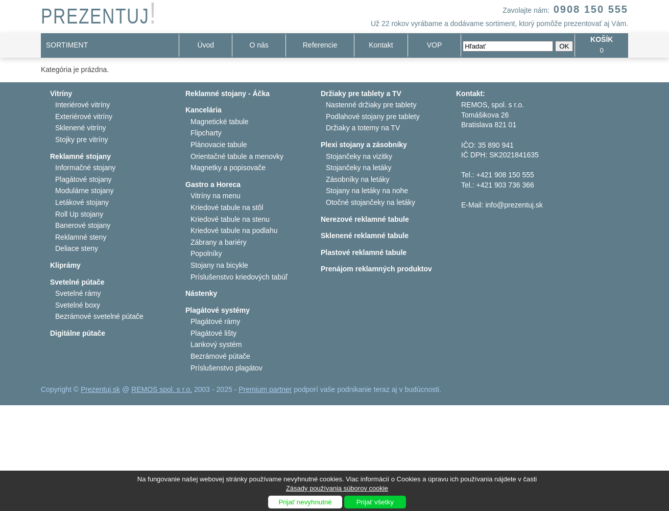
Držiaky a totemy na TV (363, 128)
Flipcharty (206, 133)
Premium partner (265, 389)
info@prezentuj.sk (513, 205)
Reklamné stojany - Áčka (227, 93)
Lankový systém (216, 344)
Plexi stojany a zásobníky (364, 145)
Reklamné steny (80, 237)
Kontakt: (470, 93)
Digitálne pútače (77, 333)
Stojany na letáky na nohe (367, 191)
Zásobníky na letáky (358, 179)
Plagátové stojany (83, 179)
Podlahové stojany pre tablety (373, 116)
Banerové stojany (82, 225)
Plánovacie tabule (218, 145)
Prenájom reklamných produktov (376, 269)
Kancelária (203, 110)
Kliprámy (65, 265)
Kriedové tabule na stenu (230, 219)
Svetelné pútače (77, 282)
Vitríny (61, 93)
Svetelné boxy (77, 305)
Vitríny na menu (215, 196)
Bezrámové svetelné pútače (99, 316)
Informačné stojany (85, 168)
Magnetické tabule (219, 122)
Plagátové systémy (217, 310)
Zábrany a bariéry (218, 242)
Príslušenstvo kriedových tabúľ (239, 277)
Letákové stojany (82, 202)
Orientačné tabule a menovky (236, 156)
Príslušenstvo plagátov (226, 368)
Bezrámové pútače (220, 356)
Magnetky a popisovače (228, 168)
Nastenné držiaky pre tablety (371, 105)
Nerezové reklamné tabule (365, 219)
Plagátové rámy (215, 321)
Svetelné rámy (78, 293)
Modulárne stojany (84, 191)
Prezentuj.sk (100, 389)
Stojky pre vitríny (81, 139)
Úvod (205, 45)
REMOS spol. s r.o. (161, 389)
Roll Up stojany (79, 214)
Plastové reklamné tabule (364, 252)
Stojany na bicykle (219, 265)
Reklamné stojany (80, 156)
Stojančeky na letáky (358, 168)
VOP (434, 45)
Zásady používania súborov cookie (337, 488)
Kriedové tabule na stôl (226, 207)
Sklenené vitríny (80, 128)
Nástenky (201, 293)
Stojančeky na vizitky (359, 156)
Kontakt (381, 45)
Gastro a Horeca (213, 184)
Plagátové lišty (213, 333)
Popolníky (206, 253)
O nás (259, 45)
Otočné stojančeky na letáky (370, 202)
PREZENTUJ (99, 16)
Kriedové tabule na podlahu (233, 230)
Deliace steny (76, 248)
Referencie (320, 45)
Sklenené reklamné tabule (365, 235)
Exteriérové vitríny (83, 116)
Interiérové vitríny (82, 105)
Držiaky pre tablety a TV (361, 93)
